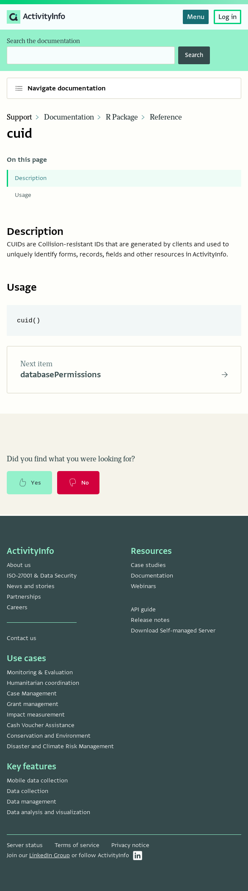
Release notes (150, 620)
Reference (166, 117)
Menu (195, 17)
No (79, 484)
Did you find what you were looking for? (71, 460)
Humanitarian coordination (43, 683)
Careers (17, 607)
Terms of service (77, 845)
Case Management (32, 693)
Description (31, 178)
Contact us (21, 638)
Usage (23, 195)
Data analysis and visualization (48, 812)
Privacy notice (130, 845)
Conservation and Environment (49, 736)
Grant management (32, 704)
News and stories (31, 586)
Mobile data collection (37, 781)
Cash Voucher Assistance (40, 725)
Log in (227, 17)
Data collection (27, 791)
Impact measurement (36, 715)
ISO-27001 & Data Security (42, 576)
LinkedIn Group (49, 855)
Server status (25, 845)
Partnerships (24, 597)
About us (19, 565)
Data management (31, 802)
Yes (29, 484)
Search (194, 55)
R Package (122, 117)
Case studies (148, 565)
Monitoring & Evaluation (40, 672)
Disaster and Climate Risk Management (60, 746)
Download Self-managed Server (173, 631)
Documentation (69, 117)
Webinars (143, 586)
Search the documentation (43, 41)
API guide (143, 609)
